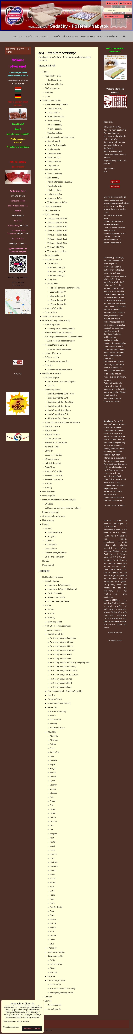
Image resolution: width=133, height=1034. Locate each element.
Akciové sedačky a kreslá (58, 601)
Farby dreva (52, 279)
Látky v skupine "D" (58, 304)
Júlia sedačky (53, 177)
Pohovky (48, 365)
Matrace (50, 613)
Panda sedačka (53, 149)
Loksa (52, 850)
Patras (52, 895)
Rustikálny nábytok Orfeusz (62, 650)
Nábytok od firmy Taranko (58, 418)
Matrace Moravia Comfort (56, 345)
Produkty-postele (52, 324)
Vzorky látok (52, 283)
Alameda (54, 736)
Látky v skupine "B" (58, 296)
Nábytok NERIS (51, 430)
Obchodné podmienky (54, 556)
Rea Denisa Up (56, 907)
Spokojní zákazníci (50, 512)
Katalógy (49, 92)
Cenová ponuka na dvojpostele (61, 328)
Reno (52, 911)
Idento (53, 817)
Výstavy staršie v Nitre (56, 251)
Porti (52, 899)
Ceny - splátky (51, 312)
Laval (52, 846)
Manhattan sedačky (55, 116)
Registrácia (125, 3)
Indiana (53, 821)
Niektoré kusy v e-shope (52, 577)
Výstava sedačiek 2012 (57, 226)
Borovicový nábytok (53, 455)
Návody (45, 561)
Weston (53, 935)
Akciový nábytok (52, 377)
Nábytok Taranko (52, 434)
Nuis (52, 886)
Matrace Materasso (53, 353)
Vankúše (48, 996)
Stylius (53, 927)
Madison (54, 862)
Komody (48, 487)
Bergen (53, 768)
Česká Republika (54, 532)
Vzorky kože (52, 263)
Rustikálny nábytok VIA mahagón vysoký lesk (69, 662)
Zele (52, 943)
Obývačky (49, 450)
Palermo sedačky (54, 128)
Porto (52, 903)
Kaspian (53, 833)
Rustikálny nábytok (53, 389)
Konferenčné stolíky (53, 308)
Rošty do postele (52, 357)
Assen (52, 748)
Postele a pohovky (58, 711)
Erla (51, 797)
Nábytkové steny (57, 727)
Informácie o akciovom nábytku (61, 381)
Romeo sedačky (54, 153)
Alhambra (54, 740)
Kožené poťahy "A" (57, 267)
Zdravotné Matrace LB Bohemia (58, 332)
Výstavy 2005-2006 (55, 247)
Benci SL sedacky (54, 173)
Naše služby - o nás (53, 76)
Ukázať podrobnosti (11, 1027)
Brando (53, 776)
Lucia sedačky (53, 112)
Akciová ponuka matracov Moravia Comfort (63, 336)
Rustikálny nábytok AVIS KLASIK (64, 674)
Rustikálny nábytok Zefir (57, 414)
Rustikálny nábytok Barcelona (63, 638)
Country (53, 784)
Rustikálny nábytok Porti (60, 687)
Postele (48, 605)
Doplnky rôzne (48, 491)
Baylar (52, 764)
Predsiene (51, 695)
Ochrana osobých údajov (55, 552)
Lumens (53, 854)
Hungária (51, 536)
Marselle (54, 866)
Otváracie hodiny (52, 88)
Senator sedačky (54, 198)
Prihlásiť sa (112, 3)
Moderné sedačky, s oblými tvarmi (59, 137)
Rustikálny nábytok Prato (61, 654)
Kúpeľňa (51, 976)
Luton (52, 858)
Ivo (51, 829)
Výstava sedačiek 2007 (57, 243)
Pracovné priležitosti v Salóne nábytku (59, 499)
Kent (52, 837)
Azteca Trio (54, 752)
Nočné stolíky (56, 964)
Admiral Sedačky (54, 108)
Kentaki (53, 842)
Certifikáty (49, 540)
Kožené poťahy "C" (57, 275)
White (52, 939)
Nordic (53, 882)
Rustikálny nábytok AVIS (57, 398)
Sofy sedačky (53, 165)
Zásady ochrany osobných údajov (16, 1021)
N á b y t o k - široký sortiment (57, 626)
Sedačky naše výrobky (37, 36)
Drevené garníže (54, 1005)
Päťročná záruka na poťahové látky (65, 287)
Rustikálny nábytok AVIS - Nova (61, 393)
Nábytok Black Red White (56, 442)
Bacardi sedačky (54, 141)
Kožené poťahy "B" (58, 271)
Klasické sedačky (52, 169)
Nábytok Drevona (52, 426)
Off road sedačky (54, 124)
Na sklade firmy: (54, 80)
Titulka (17, 36)
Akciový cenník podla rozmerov (61, 340)
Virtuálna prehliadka (54, 84)
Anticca (53, 744)
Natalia (53, 878)
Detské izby (50, 467)
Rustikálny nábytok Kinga (58, 406)
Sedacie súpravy (52, 581)
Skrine (53, 715)
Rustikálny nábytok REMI (61, 683)
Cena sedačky (51, 548)
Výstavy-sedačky (52, 214)
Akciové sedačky (52, 255)
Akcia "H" (51, 385)
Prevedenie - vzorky (53, 259)
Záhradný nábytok (52, 459)
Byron (52, 780)
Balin (52, 756)
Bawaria (53, 760)
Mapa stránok (48, 565)
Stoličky (48, 483)
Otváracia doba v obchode (53, 516)
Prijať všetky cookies (32, 1028)
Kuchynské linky (52, 446)
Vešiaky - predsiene (53, 438)
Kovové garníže (54, 1009)
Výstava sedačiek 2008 (57, 239)
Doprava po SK (48, 495)
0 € (128, 16)
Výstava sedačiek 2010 (57, 234)
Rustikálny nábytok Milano (59, 410)
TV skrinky (51, 947)
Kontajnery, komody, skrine (61, 992)
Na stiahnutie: (51, 544)
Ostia (52, 890)
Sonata (53, 923)
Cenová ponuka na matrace (59, 349)
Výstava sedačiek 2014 (57, 218)
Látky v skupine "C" (58, 300)
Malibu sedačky (54, 120)
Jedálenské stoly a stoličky (58, 703)
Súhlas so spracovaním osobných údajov (63, 508)
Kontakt (45, 524)
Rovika (53, 919)
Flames (53, 801)
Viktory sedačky (54, 161)
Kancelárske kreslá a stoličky (62, 988)
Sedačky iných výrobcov (65, 36)
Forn (52, 805)
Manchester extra (54, 186)
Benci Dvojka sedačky (56, 145)
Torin (52, 931)
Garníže (48, 1000)
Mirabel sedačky (54, 190)
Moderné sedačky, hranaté (56, 104)
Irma (52, 825)
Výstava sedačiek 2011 (57, 230)
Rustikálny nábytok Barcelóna (60, 402)
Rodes (52, 915)
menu (47, 96)
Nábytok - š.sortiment (51, 373)
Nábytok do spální (53, 463)
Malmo (53, 870)
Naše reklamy (48, 520)
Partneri (48, 528)
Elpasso (53, 793)
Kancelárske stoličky (54, 479)
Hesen (53, 809)
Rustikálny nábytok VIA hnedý (63, 666)
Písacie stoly (55, 719)
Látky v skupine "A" (58, 292)
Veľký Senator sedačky (57, 202)
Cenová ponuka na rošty (57, 361)
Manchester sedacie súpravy (59, 181)
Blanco (53, 772)
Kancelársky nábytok (54, 475)
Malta (52, 874)
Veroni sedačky (53, 157)
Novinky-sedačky (52, 210)
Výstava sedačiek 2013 (57, 222)
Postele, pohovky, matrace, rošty (99, 36)
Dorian (53, 789)
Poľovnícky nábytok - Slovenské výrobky (62, 422)
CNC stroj (49, 503)
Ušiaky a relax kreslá (54, 206)
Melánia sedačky (54, 194)
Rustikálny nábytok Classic (61, 642)
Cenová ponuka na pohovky (59, 369)
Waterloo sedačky (55, 133)
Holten (53, 813)
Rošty (52, 960)
